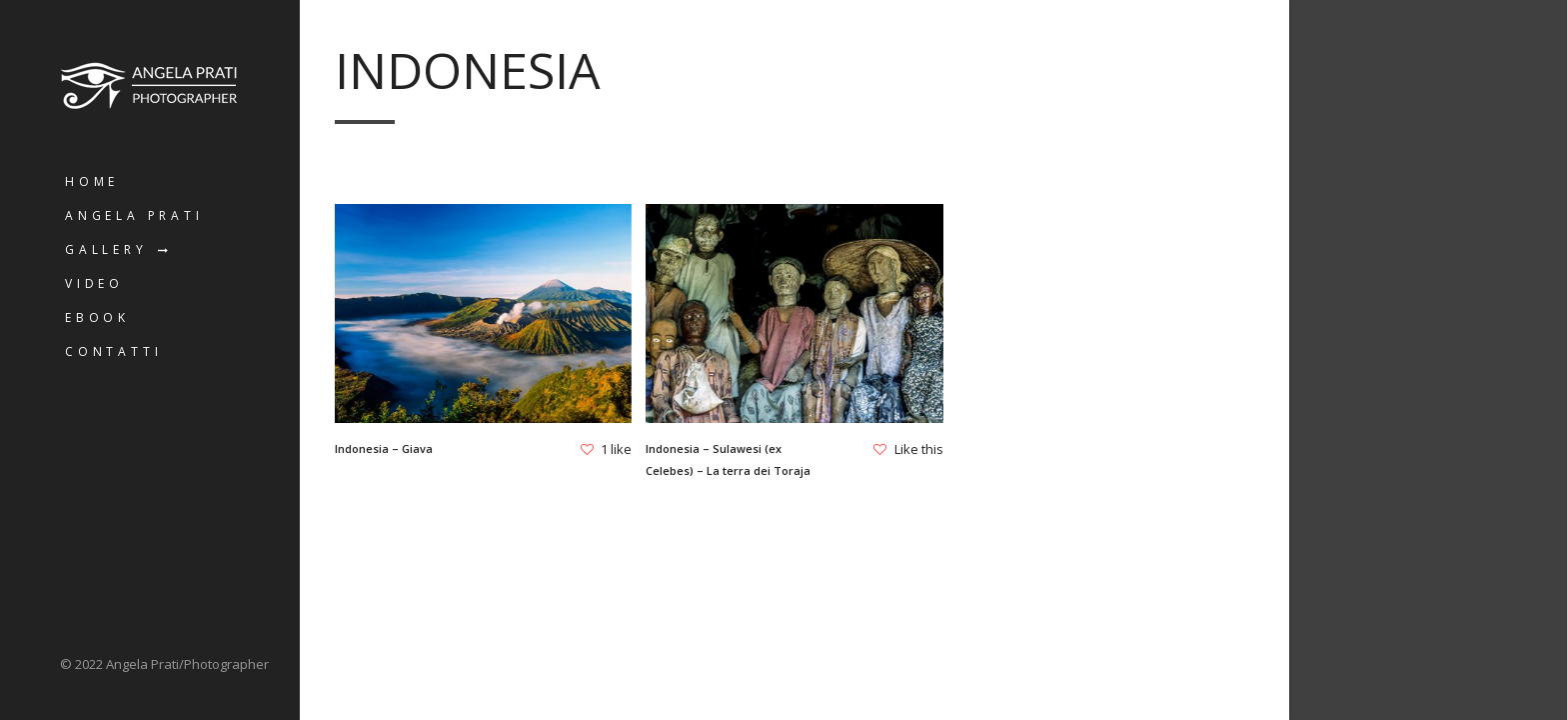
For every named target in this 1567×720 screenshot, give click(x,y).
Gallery (106, 249)
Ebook (97, 317)
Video (94, 283)
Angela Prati (134, 215)
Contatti (113, 351)
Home (92, 181)
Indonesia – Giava (384, 448)
